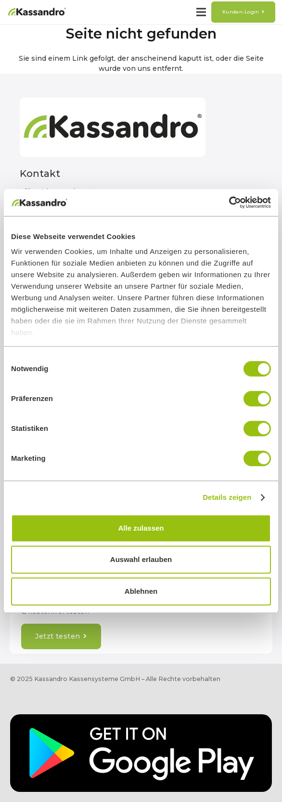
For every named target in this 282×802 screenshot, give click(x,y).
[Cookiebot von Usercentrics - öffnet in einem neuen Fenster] (229, 202)
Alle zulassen (141, 528)
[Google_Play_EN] (141, 753)
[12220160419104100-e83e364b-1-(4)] (37, 12)
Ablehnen (141, 591)
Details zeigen (227, 497)
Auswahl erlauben (141, 559)
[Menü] (201, 12)
